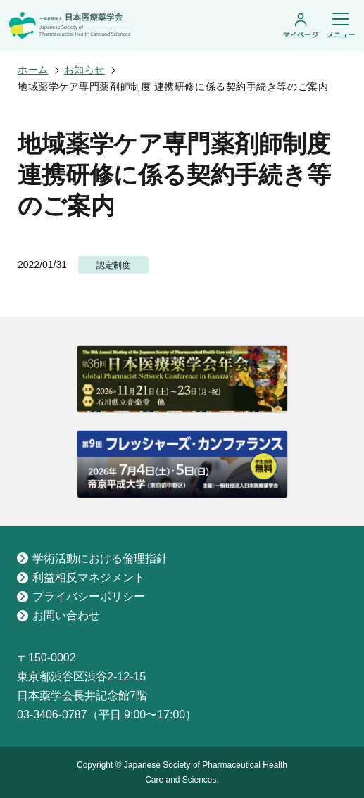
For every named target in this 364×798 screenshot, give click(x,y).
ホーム (33, 69)
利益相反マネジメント (81, 577)
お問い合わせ (58, 615)
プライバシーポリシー (81, 596)
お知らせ (84, 69)
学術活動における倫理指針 (92, 558)
